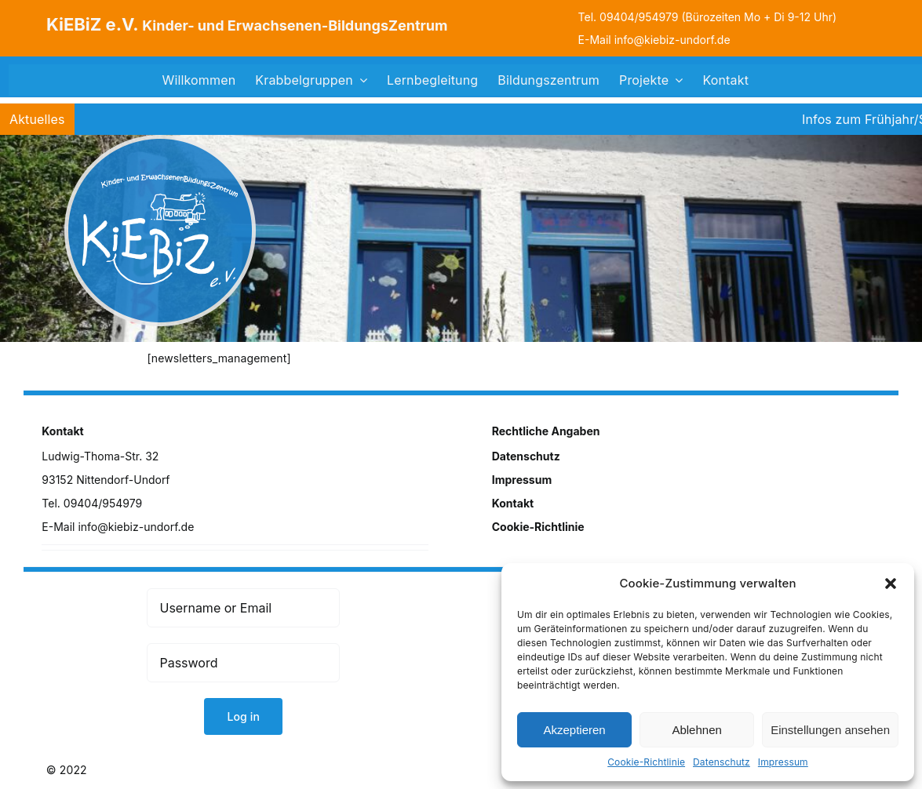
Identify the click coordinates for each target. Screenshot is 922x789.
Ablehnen (696, 729)
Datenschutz (721, 762)
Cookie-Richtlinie (646, 762)
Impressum (783, 762)
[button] (890, 583)
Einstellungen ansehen (830, 729)
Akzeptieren (574, 729)
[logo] (160, 140)
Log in (243, 716)
